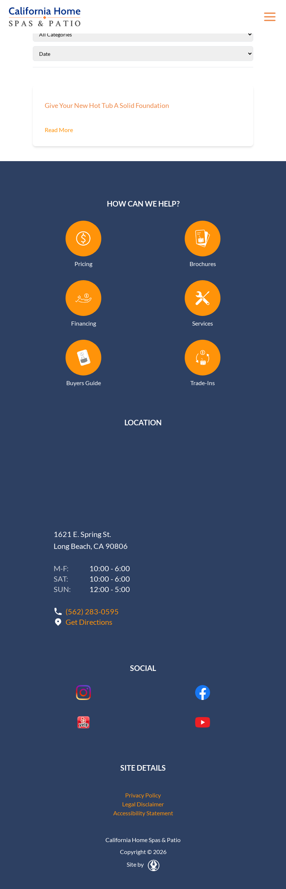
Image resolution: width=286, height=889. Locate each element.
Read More (59, 129)
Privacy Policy (143, 795)
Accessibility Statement (143, 812)
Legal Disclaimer (143, 804)
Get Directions (89, 621)
